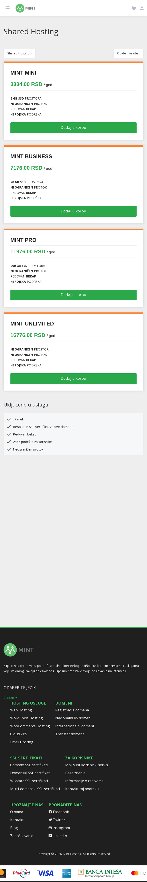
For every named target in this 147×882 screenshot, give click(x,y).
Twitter (57, 819)
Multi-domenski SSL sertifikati (35, 788)
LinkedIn (58, 835)
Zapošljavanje (21, 835)
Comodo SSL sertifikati (29, 765)
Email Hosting (21, 741)
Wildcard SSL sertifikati (29, 780)
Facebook (59, 811)
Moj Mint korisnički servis (86, 765)
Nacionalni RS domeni (73, 718)
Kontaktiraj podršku (82, 788)
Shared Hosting (20, 53)
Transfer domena (69, 734)
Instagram (59, 827)
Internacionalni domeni (74, 726)
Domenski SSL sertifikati (30, 772)
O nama (16, 811)
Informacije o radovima (84, 780)
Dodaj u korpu (73, 127)
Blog (14, 827)
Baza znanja (75, 772)
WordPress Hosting (26, 718)
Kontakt (17, 819)
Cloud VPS (18, 734)
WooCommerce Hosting (30, 726)
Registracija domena (72, 710)
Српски (11, 697)
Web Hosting (21, 710)
